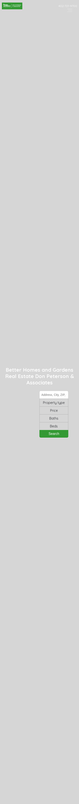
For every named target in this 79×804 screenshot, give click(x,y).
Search (54, 434)
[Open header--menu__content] (70, 10)
